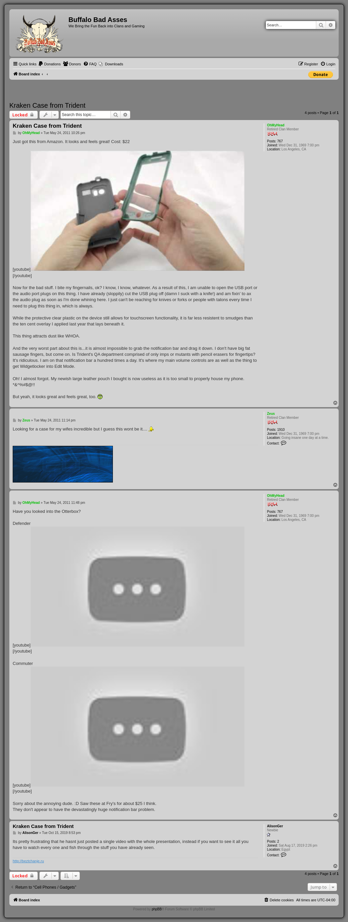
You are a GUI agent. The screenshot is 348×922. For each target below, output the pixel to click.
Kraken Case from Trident (47, 105)
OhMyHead (275, 125)
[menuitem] (49, 64)
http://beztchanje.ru (28, 861)
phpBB (157, 909)
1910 (281, 429)
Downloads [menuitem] (114, 64)
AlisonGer (275, 826)
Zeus (271, 413)
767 (280, 141)
